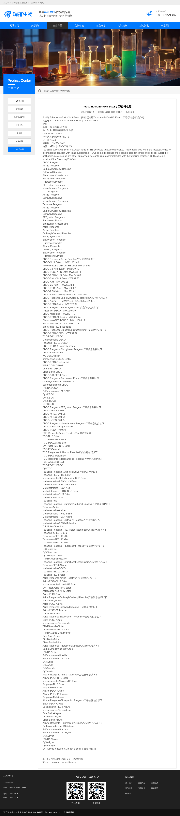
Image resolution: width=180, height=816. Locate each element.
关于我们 (36, 25)
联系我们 (165, 25)
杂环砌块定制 (19, 117)
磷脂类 (19, 133)
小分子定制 (65, 90)
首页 (46, 90)
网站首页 (14, 25)
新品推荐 (100, 25)
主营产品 (57, 25)
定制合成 (79, 25)
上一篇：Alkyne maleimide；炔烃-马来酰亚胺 (63, 759)
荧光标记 (19, 109)
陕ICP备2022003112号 (55, 812)
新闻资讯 (144, 25)
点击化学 (19, 125)
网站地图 (70, 812)
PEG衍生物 (19, 101)
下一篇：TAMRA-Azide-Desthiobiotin (59, 762)
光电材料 (19, 141)
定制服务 (122, 25)
